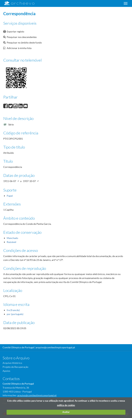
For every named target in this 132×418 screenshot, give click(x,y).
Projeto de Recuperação (15, 366)
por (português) (15, 314)
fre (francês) (13, 310)
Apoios (6, 370)
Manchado (12, 238)
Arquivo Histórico (12, 362)
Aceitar (66, 412)
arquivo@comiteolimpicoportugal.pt (55, 347)
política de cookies (66, 405)
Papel (10, 195)
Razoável (11, 241)
